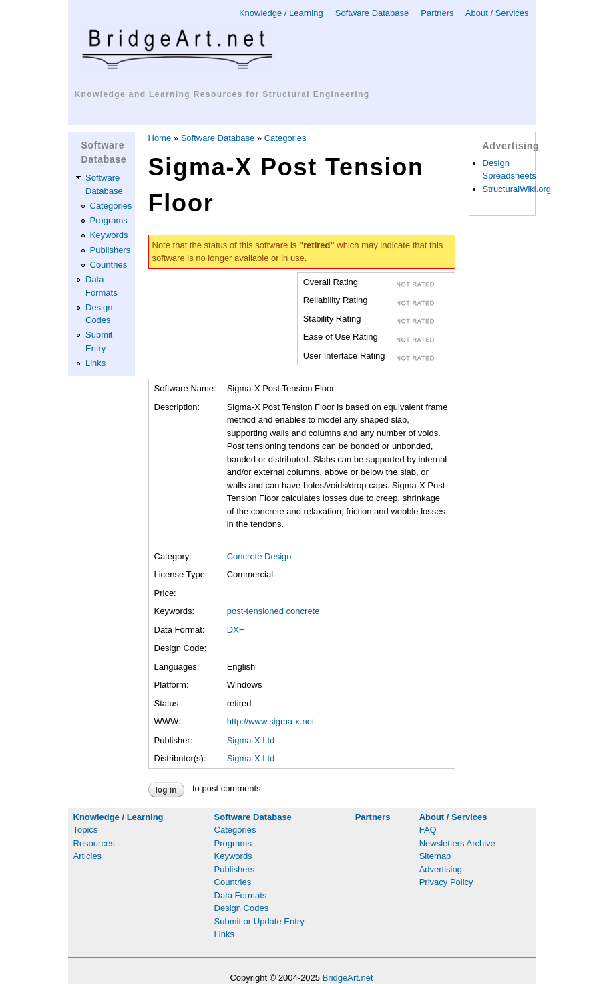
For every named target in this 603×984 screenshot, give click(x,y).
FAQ (428, 830)
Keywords (109, 235)
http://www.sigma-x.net (271, 721)
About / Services (497, 13)
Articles (87, 856)
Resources (94, 843)
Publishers (110, 250)
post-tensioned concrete (273, 611)
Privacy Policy (446, 882)
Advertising (440, 869)
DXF (235, 630)
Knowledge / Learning (281, 13)
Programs (109, 220)
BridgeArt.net (348, 978)
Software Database (372, 13)
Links (95, 363)
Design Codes (241, 908)
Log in (166, 790)
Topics (85, 830)
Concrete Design (259, 556)
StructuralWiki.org (517, 189)
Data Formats (240, 895)
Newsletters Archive (457, 843)
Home (160, 138)
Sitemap (435, 856)
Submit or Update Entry (259, 921)
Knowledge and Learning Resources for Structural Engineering (222, 94)
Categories (111, 206)
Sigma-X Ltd (251, 740)
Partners (437, 13)
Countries (109, 265)
